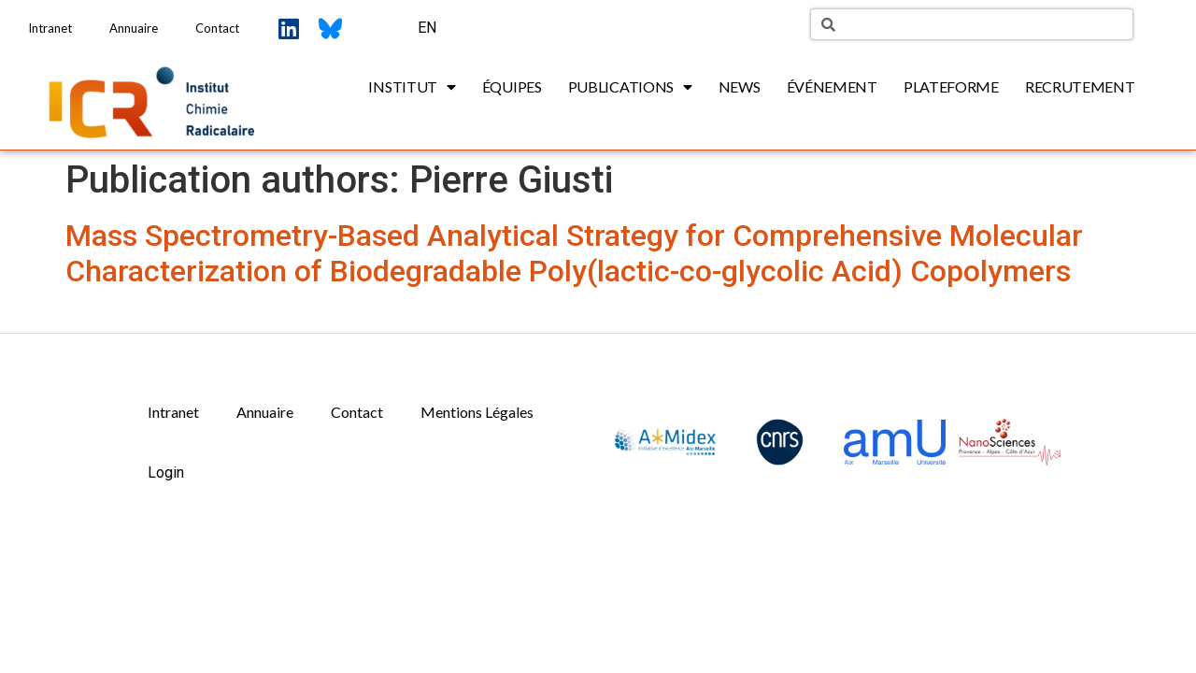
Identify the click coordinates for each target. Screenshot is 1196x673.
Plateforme (951, 86)
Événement (832, 86)
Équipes (512, 86)
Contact (217, 28)
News (740, 86)
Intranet (50, 28)
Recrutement (1080, 86)
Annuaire (133, 28)
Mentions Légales (477, 412)
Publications (630, 87)
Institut (411, 87)
